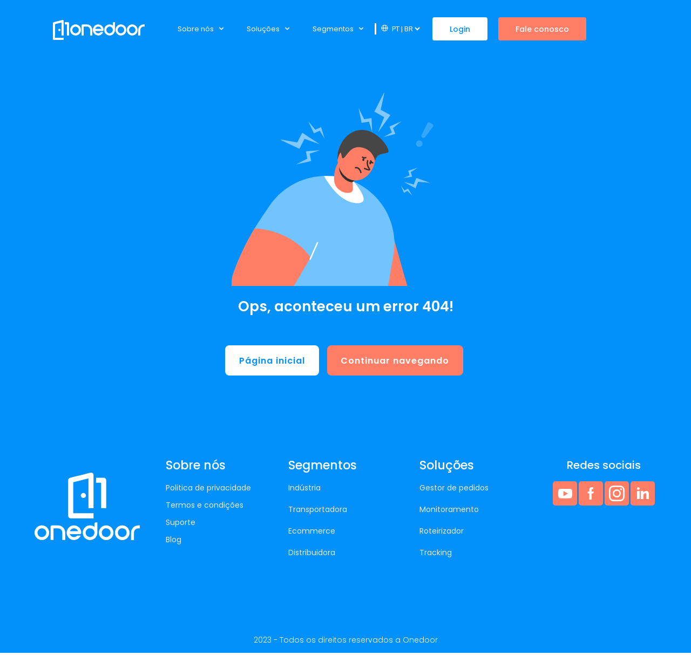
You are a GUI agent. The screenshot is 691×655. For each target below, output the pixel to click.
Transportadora (317, 511)
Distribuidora (311, 554)
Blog (173, 541)
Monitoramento (449, 511)
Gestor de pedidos (454, 490)
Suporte (180, 524)
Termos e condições (204, 507)
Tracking (435, 554)
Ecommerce (311, 533)
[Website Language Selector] (406, 28)
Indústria (304, 490)
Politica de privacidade (208, 490)
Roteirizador (441, 533)
